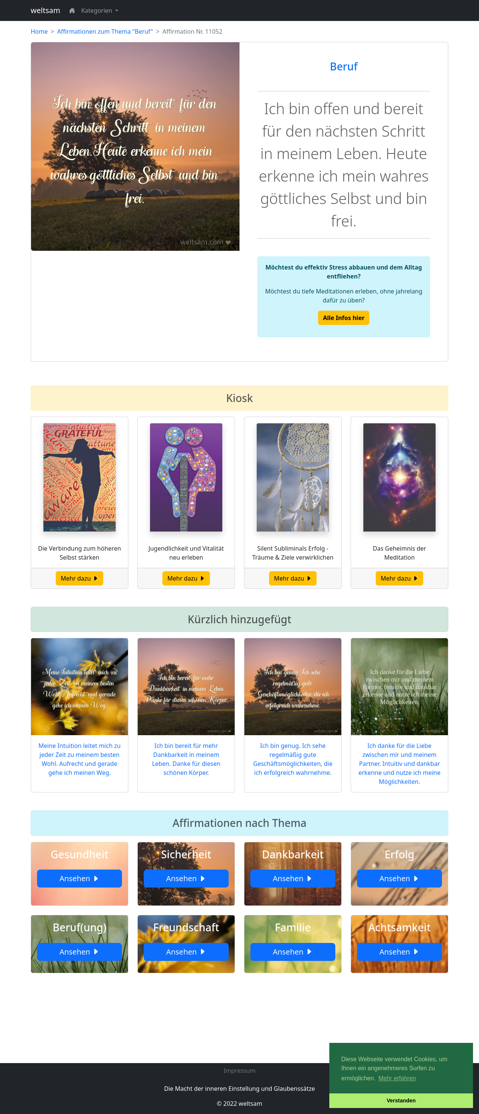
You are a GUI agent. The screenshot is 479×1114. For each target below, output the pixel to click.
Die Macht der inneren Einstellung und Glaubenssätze (239, 1088)
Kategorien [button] (97, 10)
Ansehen (80, 878)
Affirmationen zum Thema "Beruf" (105, 31)
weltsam (45, 10)
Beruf (344, 66)
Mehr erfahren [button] (397, 1078)
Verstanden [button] (401, 1101)
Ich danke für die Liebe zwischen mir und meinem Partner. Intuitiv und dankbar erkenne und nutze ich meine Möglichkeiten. (399, 764)
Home (39, 31)
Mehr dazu (79, 578)
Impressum (239, 1070)
